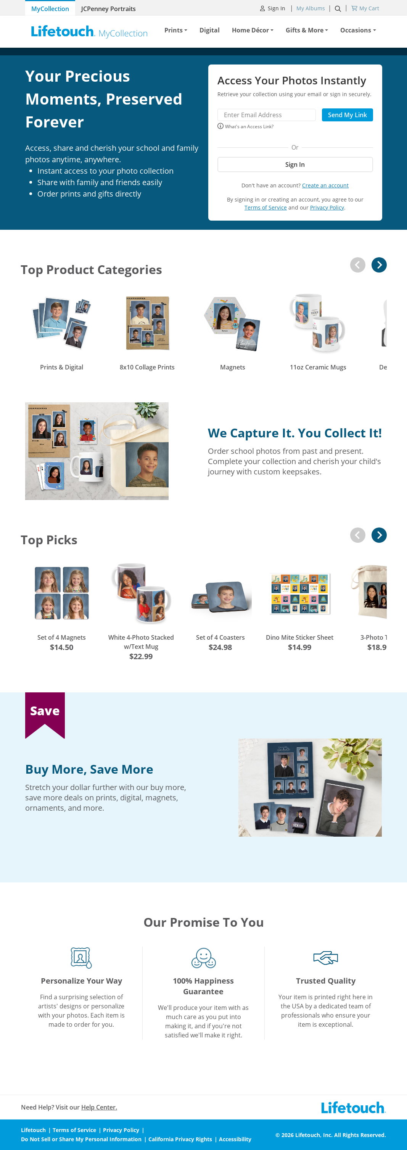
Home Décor (250, 30)
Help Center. (99, 1107)
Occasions (355, 30)
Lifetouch (33, 1130)
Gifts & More (304, 30)
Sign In (273, 8)
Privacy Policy (327, 207)
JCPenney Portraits (108, 9)
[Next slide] (379, 265)
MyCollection (50, 9)
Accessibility (235, 1139)
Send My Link (347, 115)
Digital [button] (209, 30)
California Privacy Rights (180, 1139)
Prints (173, 30)
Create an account (325, 185)
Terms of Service (266, 207)
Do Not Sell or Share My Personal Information (81, 1139)
